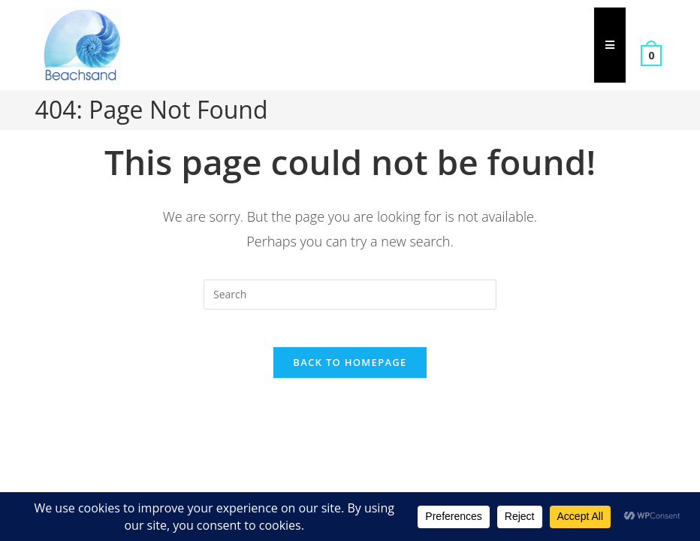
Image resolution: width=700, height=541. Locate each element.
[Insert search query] (350, 295)
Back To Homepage (349, 370)
